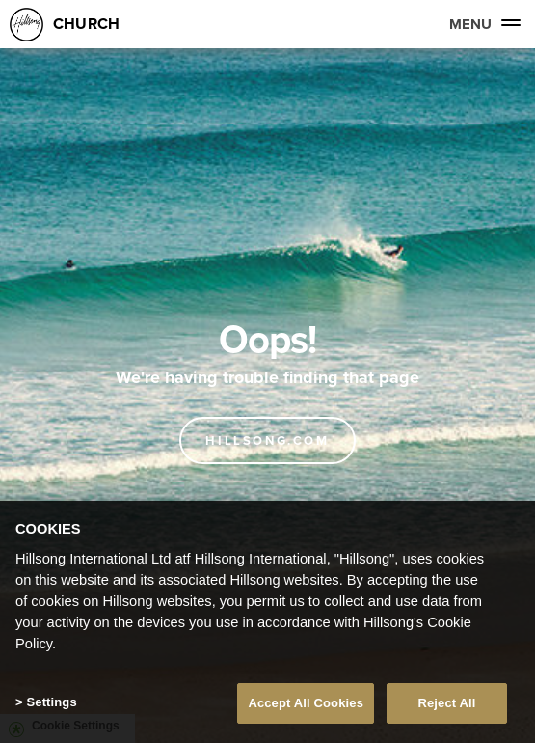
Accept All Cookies (305, 703)
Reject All (446, 703)
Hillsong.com (267, 440)
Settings (51, 702)
